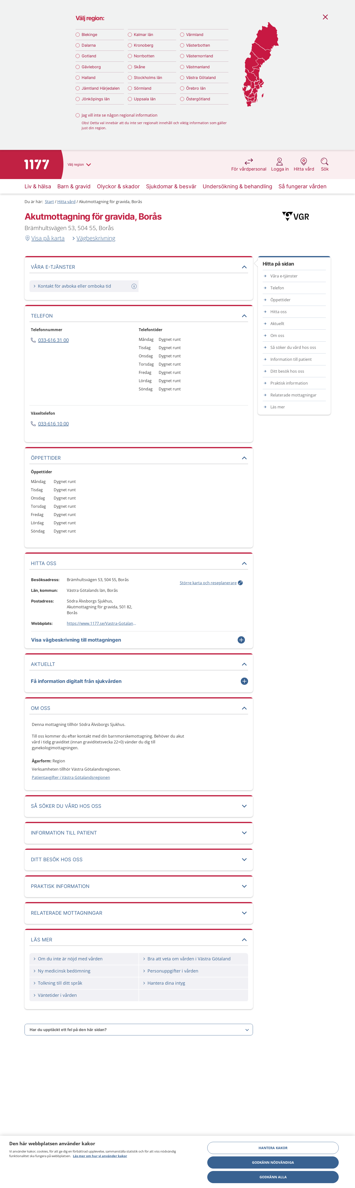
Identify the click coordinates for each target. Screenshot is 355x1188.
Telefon (277, 288)
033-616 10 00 (53, 423)
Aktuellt (277, 323)
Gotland (89, 55)
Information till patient (291, 359)
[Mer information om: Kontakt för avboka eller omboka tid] (134, 286)
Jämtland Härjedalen (101, 88)
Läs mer (277, 407)
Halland (88, 77)
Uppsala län (145, 98)
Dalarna (89, 45)
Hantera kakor (273, 1147)
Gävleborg (91, 66)
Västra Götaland (201, 77)
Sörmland (142, 88)
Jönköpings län (96, 98)
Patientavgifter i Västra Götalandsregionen (71, 777)
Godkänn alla (273, 1177)
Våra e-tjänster (284, 276)
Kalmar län (143, 34)
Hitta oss (278, 311)
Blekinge (89, 34)
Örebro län (196, 88)
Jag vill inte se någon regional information (119, 115)
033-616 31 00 (53, 340)
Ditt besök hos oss (287, 371)
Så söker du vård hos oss (293, 347)
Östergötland (198, 98)
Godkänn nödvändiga (273, 1162)
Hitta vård (66, 201)
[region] (177, 1162)
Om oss (277, 335)
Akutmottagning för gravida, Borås (110, 201)
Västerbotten (198, 45)
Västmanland (198, 66)
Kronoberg (143, 45)
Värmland (194, 34)
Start (49, 201)
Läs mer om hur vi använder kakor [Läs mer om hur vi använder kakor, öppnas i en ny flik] (100, 1156)
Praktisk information (289, 383)
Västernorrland (199, 55)
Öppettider (280, 299)
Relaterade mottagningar (293, 395)
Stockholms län (148, 77)
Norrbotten (144, 55)
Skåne (139, 66)
